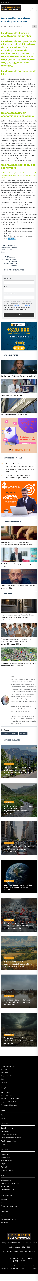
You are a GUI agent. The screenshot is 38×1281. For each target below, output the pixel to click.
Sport (3, 1079)
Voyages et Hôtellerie (9, 1102)
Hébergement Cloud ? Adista (11, 395)
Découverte (5, 1131)
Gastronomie (5, 1092)
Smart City (5, 1187)
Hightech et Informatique (10, 1183)
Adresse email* (10, 294)
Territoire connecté (8, 1190)
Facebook (14, 734)
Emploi (3, 1164)
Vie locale (4, 1222)
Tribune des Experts (8, 1076)
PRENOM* (7, 279)
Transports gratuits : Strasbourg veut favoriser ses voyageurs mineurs (19, 476)
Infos (3, 1216)
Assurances (5, 1154)
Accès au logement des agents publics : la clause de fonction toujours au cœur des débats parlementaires (18, 617)
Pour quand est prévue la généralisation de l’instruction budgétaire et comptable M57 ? (21, 465)
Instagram (14, 1267)
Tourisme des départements (11, 1138)
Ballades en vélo (7, 1128)
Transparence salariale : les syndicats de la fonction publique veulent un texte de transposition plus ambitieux (16, 641)
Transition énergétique (9, 1206)
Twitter (5, 734)
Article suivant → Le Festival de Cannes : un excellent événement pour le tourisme (9, 261)
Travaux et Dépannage (9, 1105)
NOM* (6, 286)
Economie (4, 1073)
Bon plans (4, 1088)
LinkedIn (23, 734)
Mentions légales (14, 1247)
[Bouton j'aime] (34, 26)
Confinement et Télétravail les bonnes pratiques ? (19, 376)
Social (3, 1111)
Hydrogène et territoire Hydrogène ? (14, 414)
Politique (4, 1069)
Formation (4, 1167)
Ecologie (4, 1200)
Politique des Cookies (29, 1243)
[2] (19, 436)
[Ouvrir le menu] (33, 8)
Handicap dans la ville (8, 1219)
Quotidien (4, 1212)
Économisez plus (7, 1161)
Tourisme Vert (6, 1144)
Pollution (4, 1203)
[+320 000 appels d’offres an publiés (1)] (19, 336)
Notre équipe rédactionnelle (13, 1251)
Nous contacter (30, 1251)
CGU (28, 1247)
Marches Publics (7, 1170)
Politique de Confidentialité (22, 305)
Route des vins (6, 1095)
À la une (4, 1062)
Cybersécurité (6, 1180)
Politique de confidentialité (10, 1243)
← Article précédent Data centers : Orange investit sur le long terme (9, 248)
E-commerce (5, 1157)
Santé (3, 1115)
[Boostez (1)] (19, 499)
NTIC (3, 1176)
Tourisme (4, 1124)
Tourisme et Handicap (8, 1134)
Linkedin (34, 1267)
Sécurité (4, 1082)
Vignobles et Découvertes (10, 1099)
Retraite (4, 1118)
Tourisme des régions (8, 1141)
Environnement (6, 1195)
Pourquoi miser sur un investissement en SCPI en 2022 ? (20, 470)
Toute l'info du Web (8, 1066)
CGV (23, 1247)
